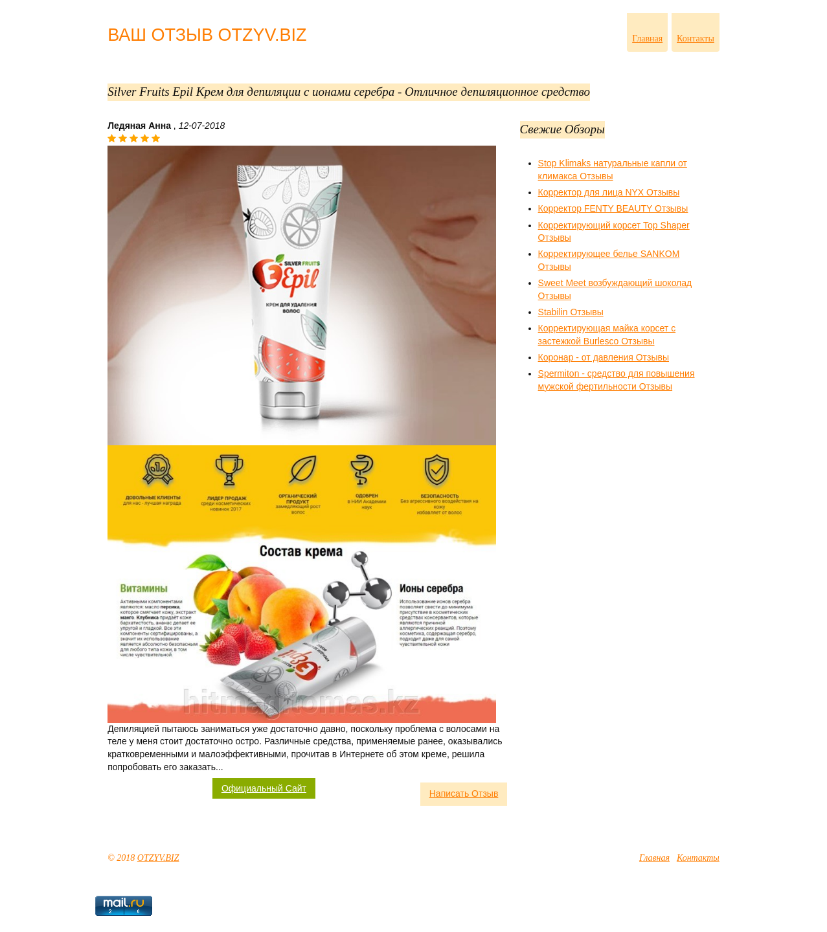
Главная (647, 38)
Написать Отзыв (464, 793)
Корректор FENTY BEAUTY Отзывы (613, 208)
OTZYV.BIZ (158, 858)
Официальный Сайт (263, 788)
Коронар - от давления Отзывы (603, 357)
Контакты (695, 38)
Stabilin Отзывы (571, 312)
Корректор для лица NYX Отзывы (609, 192)
